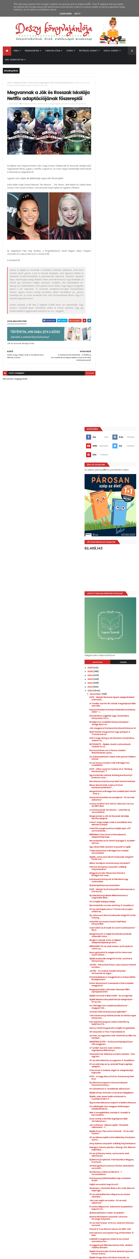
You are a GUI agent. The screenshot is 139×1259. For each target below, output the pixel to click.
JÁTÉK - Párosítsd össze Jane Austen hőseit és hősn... (115, 668)
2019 (100, 1042)
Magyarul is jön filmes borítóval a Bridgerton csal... (117, 571)
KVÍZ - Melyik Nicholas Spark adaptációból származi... (115, 384)
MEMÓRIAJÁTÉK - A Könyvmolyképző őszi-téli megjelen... (114, 753)
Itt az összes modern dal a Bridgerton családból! (114, 454)
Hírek (16, 50)
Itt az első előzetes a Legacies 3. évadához (117, 773)
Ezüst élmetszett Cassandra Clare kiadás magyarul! (115, 686)
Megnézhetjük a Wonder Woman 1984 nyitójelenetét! (117, 693)
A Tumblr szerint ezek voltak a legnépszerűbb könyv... (116, 760)
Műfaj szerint (111, 50)
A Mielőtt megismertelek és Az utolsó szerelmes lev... (116, 968)
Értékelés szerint (88, 50)
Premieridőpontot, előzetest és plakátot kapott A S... (116, 933)
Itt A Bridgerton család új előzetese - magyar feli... (114, 711)
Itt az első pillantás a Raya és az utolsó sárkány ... (116, 921)
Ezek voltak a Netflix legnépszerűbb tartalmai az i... (117, 843)
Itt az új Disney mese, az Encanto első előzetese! (117, 880)
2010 (100, 1076)
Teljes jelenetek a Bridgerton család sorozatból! (115, 547)
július (103, 1014)
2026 (100, 353)
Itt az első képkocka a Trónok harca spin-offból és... (115, 610)
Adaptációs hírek (20, 82)
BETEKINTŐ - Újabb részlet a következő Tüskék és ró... (114, 435)
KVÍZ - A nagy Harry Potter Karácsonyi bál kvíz (114, 791)
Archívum (105, 348)
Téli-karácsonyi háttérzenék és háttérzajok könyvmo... (116, 723)
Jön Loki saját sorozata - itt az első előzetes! (116, 927)
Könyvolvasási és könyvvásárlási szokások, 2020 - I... (117, 396)
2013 (100, 1065)
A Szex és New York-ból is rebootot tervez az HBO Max (116, 497)
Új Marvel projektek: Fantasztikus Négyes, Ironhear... (118, 886)
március (104, 1029)
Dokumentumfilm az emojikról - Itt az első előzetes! (117, 491)
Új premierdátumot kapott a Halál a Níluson (118, 824)
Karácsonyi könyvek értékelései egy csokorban (117, 578)
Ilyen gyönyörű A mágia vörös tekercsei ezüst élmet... (115, 655)
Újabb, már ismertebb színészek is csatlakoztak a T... (118, 818)
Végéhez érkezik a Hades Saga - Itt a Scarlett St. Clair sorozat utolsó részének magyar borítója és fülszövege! (114, 1182)
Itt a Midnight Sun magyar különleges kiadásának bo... (116, 831)
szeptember (107, 1006)
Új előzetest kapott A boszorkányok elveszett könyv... (114, 799)
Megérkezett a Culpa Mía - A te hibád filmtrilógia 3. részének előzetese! (121, 1168)
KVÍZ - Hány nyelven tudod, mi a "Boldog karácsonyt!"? (117, 460)
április (103, 1025)
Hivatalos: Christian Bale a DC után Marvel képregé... (115, 915)
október (104, 1002)
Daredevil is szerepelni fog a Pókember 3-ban (115, 962)
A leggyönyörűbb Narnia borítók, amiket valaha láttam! (117, 974)
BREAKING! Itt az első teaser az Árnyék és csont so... (116, 649)
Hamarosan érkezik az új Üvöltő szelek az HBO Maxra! (121, 1156)
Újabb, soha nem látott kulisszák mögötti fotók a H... (117, 553)
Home (9, 82)
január (104, 1037)
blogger (85, 377)
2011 (100, 1072)
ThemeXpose (18, 1255)
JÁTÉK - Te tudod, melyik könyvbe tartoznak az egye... (118, 674)
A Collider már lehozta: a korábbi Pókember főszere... (117, 993)
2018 (100, 1045)
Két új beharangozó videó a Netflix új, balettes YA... (114, 729)
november (106, 999)
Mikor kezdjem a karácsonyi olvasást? (115, 559)
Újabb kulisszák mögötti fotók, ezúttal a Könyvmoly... (116, 662)
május (103, 1021)
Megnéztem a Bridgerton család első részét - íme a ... (117, 485)
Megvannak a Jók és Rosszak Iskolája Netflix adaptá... (115, 510)
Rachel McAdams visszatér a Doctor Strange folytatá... (115, 943)
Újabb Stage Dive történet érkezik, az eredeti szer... (114, 986)
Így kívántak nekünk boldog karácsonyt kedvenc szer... (115, 466)
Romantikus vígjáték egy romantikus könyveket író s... (116, 402)
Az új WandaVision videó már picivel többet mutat (115, 448)
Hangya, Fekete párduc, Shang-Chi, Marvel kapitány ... (117, 874)
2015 (100, 1057)
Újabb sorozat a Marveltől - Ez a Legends (116, 699)
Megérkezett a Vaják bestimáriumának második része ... (115, 636)
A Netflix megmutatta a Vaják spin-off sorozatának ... (116, 522)
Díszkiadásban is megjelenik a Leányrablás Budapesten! (116, 680)
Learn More (66, 14)
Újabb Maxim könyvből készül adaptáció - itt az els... (115, 705)
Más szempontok (14, 59)
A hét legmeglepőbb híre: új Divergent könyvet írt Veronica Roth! (120, 1134)
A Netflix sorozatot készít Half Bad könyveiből (118, 622)
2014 (100, 1061)
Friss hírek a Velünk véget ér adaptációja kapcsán (115, 785)
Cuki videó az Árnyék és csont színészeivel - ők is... (115, 628)
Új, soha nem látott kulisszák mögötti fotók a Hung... (115, 616)
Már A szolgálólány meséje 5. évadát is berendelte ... (115, 837)
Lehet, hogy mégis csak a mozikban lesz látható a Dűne (117, 516)
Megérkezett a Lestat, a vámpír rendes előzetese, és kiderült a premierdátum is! (121, 1146)
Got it (77, 14)
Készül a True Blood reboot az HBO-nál (116, 956)
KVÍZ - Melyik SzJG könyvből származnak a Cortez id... (114, 588)
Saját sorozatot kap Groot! (114, 910)
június (103, 1018)
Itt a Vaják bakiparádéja (112, 599)
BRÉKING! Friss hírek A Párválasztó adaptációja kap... (118, 528)
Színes (69, 50)
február (104, 1033)
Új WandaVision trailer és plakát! (117, 938)
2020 (101, 376)
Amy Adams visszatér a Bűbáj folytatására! (115, 868)
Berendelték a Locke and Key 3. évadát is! (116, 604)
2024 (101, 361)
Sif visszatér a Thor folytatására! (117, 741)
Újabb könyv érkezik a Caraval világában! (116, 812)
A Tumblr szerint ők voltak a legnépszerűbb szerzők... (114, 390)
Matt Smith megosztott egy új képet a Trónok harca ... (116, 423)
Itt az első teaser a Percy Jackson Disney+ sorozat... (118, 949)
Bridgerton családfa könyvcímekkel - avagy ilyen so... (116, 410)
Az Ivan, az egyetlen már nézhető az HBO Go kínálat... (117, 746)
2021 (100, 372)
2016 (100, 1053)
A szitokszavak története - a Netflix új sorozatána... (115, 504)
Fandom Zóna (52, 50)
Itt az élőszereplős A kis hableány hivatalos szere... (117, 861)
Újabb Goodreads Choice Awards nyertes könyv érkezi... (117, 980)
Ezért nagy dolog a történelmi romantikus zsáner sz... (116, 429)
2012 (100, 1068)
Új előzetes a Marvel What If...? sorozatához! (116, 899)
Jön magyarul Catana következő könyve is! (117, 417)
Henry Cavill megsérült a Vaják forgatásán (116, 736)
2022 (100, 368)
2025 (100, 357)
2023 (100, 364)
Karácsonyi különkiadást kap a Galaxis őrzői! (116, 905)
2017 (100, 1049)
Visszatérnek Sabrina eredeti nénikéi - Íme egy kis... (115, 767)
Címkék (125, 348)
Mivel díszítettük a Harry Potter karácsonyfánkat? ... (117, 479)
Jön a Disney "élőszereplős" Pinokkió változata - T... (114, 849)
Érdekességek (32, 50)
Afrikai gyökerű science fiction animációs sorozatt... (116, 892)
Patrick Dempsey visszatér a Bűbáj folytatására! (115, 565)
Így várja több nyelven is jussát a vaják (117, 540)
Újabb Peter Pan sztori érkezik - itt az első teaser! (118, 855)
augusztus (106, 1010)
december (106, 379)
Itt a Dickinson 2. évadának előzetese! (114, 806)
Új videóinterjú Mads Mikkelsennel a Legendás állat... (118, 594)
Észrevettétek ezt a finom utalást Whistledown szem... (118, 442)
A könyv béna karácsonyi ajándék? (113, 717)
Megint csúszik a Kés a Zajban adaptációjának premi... (115, 643)
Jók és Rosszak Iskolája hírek (62, 82)
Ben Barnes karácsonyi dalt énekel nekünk (114, 473)
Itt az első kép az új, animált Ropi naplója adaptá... (117, 779)
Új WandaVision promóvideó (115, 583)
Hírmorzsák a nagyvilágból (38, 82)
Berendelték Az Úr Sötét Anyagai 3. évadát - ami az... (117, 534)
